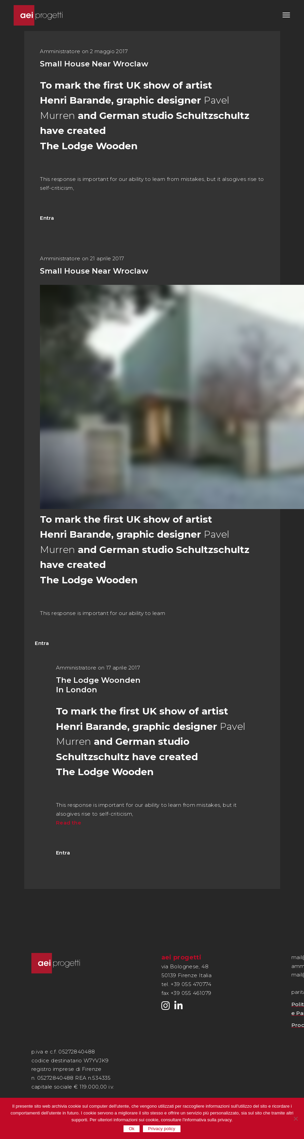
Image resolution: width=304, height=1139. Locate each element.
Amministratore (60, 51)
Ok (131, 1128)
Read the (68, 822)
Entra (47, 218)
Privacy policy (161, 1128)
